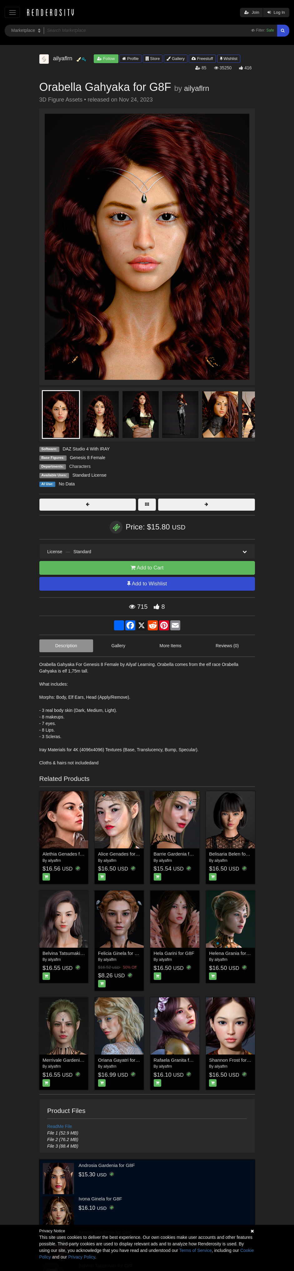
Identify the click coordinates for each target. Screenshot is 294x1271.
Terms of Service (195, 1250)
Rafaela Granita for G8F (179, 1060)
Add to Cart (147, 568)
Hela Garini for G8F (174, 953)
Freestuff (202, 58)
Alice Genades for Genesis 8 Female (136, 853)
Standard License (89, 475)
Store (153, 58)
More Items (171, 645)
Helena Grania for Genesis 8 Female (247, 953)
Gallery (176, 58)
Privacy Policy (81, 1256)
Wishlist (228, 58)
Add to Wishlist (147, 584)
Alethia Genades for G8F (68, 853)
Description (66, 645)
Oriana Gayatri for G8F (122, 1060)
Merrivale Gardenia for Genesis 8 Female (85, 1060)
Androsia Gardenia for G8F (107, 1165)
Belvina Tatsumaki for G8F (69, 953)
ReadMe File (59, 1126)
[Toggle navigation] (12, 12)
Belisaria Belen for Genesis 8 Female (248, 853)
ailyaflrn (196, 88)
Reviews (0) (227, 645)
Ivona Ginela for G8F (100, 1198)
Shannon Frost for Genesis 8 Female (247, 1060)
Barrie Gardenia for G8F (179, 853)
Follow (106, 58)
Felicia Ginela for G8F (121, 953)
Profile (130, 58)
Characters (80, 466)
